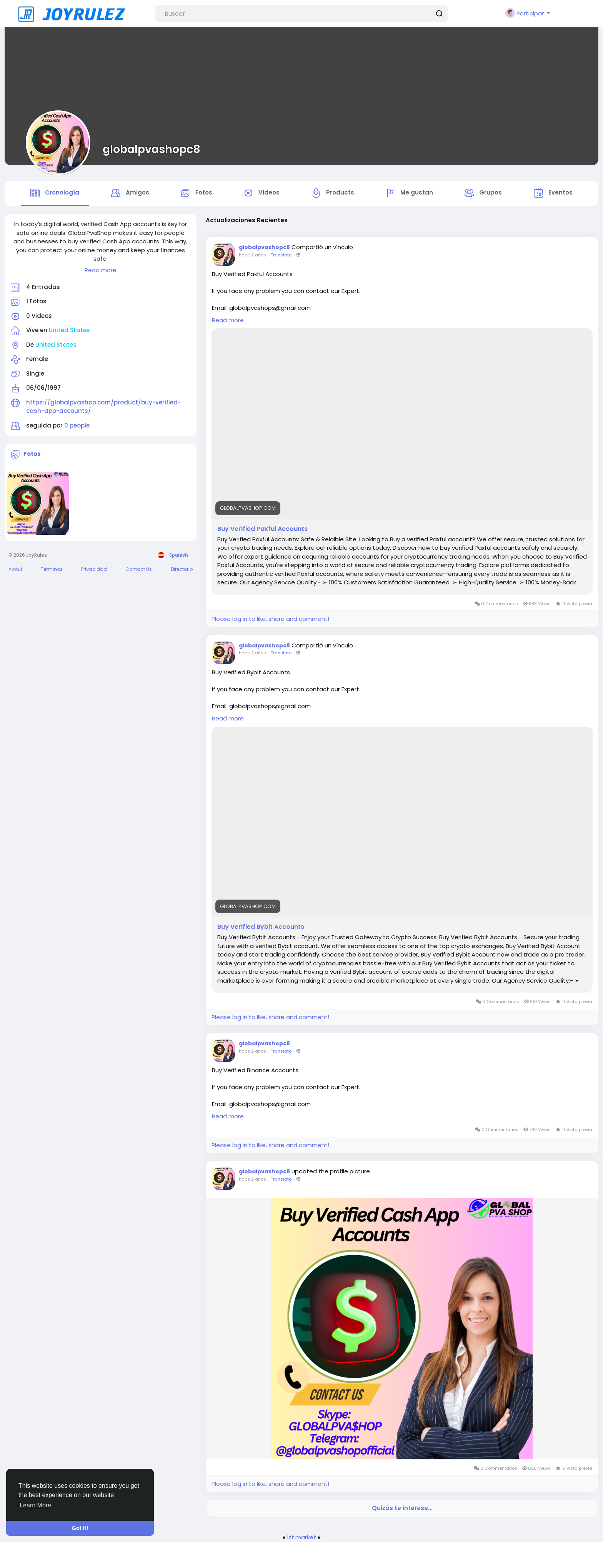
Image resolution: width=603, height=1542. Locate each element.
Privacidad (94, 569)
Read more (101, 270)
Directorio (182, 569)
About (15, 569)
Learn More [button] (35, 1505)
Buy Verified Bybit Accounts (260, 927)
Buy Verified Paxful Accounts (262, 529)
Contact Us (138, 569)
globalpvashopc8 (151, 149)
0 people (77, 425)
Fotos (32, 454)
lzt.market (301, 1537)
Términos (52, 569)
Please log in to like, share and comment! (270, 619)
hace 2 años (252, 255)
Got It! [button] (80, 1528)
